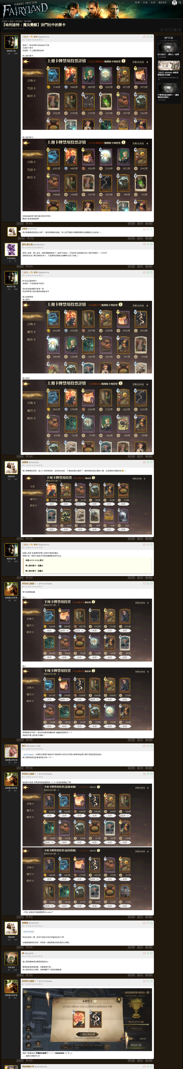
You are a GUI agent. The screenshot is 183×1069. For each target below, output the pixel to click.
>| (179, 30)
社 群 (153, 2)
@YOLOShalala (29, 754)
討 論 (145, 2)
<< (167, 30)
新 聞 (137, 2)
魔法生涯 (162, 2)
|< (162, 30)
